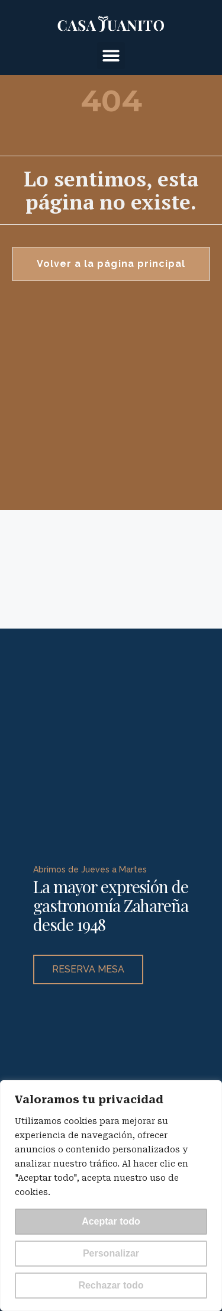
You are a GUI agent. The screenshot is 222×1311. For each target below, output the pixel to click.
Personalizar (111, 1253)
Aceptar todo (111, 1221)
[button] (111, 56)
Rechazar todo (110, 1285)
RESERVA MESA (88, 965)
